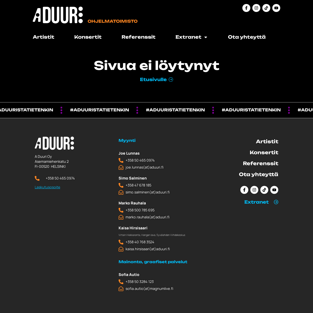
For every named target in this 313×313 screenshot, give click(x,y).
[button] (261, 202)
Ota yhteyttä (247, 37)
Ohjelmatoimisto (113, 21)
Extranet (191, 37)
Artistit (43, 37)
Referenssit (139, 37)
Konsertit (88, 37)
